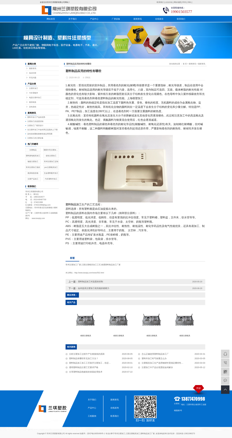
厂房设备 (116, 19)
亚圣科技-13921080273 (185, 433)
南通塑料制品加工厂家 (111, 265)
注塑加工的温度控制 (35, 121)
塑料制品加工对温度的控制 (90, 281)
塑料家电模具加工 (33, 156)
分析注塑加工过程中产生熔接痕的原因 (86, 354)
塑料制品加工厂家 (147, 433)
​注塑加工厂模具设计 (35, 125)
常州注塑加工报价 (33, 167)
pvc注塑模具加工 (51, 167)
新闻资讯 (137, 19)
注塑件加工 (33, 88)
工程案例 (92, 416)
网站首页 (51, 19)
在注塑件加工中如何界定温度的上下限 (42, 130)
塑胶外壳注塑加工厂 (51, 150)
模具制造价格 (33, 173)
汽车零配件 (33, 93)
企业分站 (168, 2)
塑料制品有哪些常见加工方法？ (83, 358)
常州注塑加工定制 (51, 161)
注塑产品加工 (33, 179)
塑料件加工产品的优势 (36, 117)
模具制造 (32, 102)
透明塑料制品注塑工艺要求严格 (83, 367)
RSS (184, 2)
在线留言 (159, 19)
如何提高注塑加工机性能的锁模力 (93, 288)
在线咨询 (114, 408)
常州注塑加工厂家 (73, 265)
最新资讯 (32, 68)
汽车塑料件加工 (51, 179)
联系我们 (160, 2)
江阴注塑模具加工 (133, 433)
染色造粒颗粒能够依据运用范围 (39, 134)
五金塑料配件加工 (51, 173)
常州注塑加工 (119, 433)
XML (189, 2)
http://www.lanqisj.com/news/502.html (89, 273)
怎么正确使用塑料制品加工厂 (155, 354)
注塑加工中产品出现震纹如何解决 (157, 367)
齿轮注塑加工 (51, 156)
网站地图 (177, 2)
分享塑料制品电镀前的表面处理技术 (85, 372)
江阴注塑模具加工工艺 (91, 265)
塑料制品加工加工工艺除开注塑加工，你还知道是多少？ (95, 363)
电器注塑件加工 (35, 98)
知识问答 (32, 73)
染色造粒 (32, 107)
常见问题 (32, 78)
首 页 (185, 64)
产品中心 (94, 19)
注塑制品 (33, 150)
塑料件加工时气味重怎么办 (154, 358)
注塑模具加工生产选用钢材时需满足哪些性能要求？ (165, 363)
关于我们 (72, 19)
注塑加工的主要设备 (35, 138)
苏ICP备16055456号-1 (96, 433)
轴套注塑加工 (33, 161)
